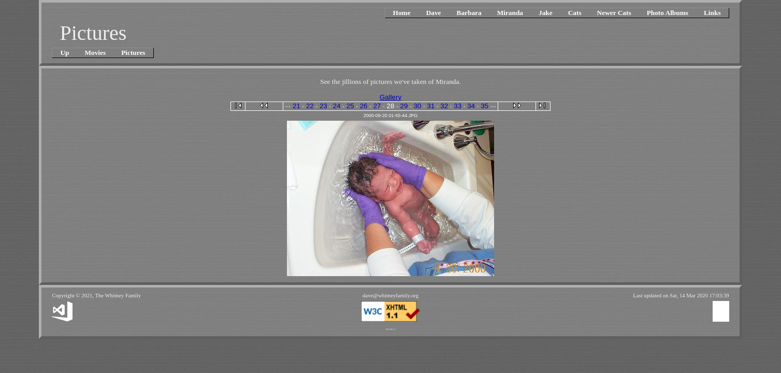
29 (404, 106)
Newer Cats (614, 13)
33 (457, 106)
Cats (575, 13)
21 (296, 106)
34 (471, 106)
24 (337, 106)
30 (417, 106)
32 (444, 106)
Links (712, 13)
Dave (433, 13)
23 (323, 106)
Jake (546, 13)
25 (350, 106)
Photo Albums (667, 13)
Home (402, 13)
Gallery (390, 97)
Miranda (510, 13)
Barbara (469, 13)
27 (377, 106)
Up (64, 52)
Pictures (133, 52)
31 (431, 106)
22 (310, 106)
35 (484, 106)
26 (364, 106)
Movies (95, 52)
